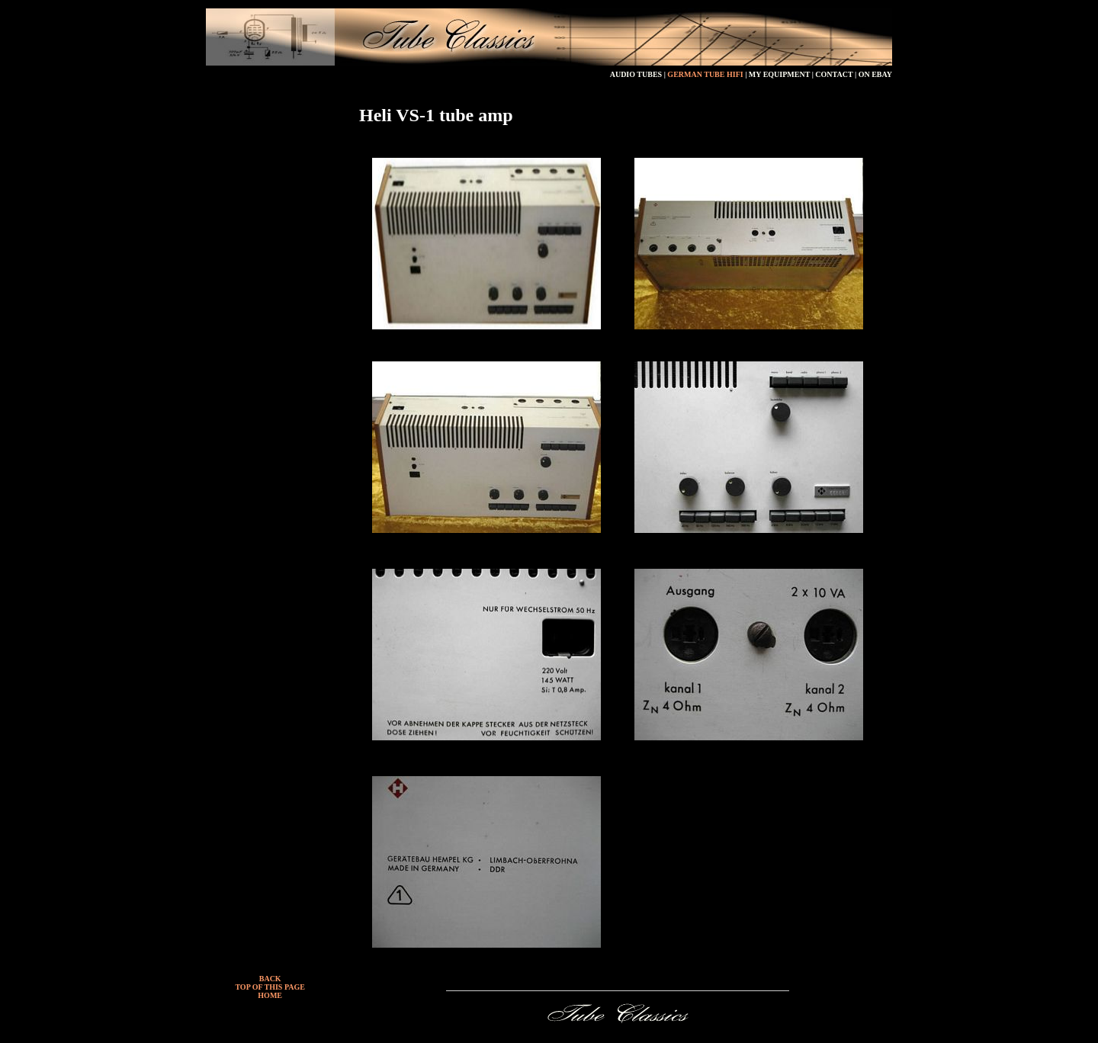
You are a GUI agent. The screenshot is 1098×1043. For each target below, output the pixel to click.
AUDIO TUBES (636, 74)
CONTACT (835, 74)
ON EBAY (875, 74)
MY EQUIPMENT (780, 74)
